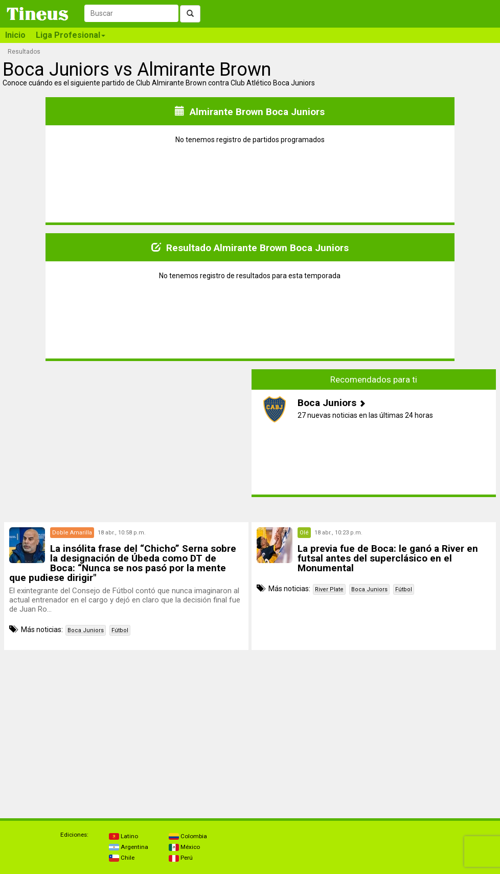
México (184, 846)
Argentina (128, 846)
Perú (181, 857)
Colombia (188, 836)
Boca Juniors (85, 630)
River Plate (329, 589)
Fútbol (119, 630)
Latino (123, 836)
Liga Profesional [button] (70, 35)
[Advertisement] (126, 440)
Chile (121, 857)
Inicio (15, 35)
